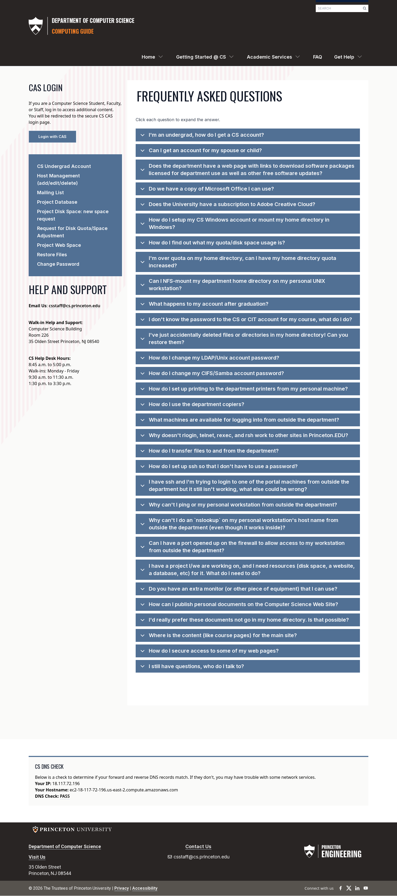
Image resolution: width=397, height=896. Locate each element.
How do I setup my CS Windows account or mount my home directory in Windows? (234, 224)
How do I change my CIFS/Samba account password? (211, 375)
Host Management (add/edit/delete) (58, 179)
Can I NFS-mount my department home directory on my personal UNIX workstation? (232, 285)
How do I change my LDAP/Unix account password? (209, 359)
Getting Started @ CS (201, 57)
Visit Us (37, 857)
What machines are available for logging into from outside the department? (239, 421)
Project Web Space (59, 245)
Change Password (58, 264)
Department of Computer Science (65, 846)
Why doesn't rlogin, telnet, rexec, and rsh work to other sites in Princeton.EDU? (243, 437)
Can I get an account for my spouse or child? (200, 152)
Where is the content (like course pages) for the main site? (218, 637)
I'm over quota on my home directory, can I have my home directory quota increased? (237, 262)
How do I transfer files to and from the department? (209, 452)
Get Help (344, 57)
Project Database (57, 202)
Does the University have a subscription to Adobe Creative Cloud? (227, 206)
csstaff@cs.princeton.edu (74, 306)
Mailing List (50, 192)
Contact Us (198, 846)
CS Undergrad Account (64, 166)
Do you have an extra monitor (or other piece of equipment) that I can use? (238, 590)
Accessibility (144, 888)
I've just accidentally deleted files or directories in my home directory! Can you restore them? (243, 339)
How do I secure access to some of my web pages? (209, 652)
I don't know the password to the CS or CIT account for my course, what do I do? (245, 321)
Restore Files (52, 254)
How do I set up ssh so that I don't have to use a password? (218, 468)
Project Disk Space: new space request (73, 215)
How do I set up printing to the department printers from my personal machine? (243, 390)
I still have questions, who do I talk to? (191, 668)
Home (148, 57)
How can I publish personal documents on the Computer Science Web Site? (238, 606)
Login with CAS (52, 136)
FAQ (317, 57)
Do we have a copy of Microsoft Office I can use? (206, 190)
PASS (65, 796)
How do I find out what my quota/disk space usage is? (212, 244)
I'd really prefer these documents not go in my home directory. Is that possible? (244, 621)
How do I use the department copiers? (191, 406)
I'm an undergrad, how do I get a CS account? (201, 136)
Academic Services (269, 57)
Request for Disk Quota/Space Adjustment (72, 232)
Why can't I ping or (238, 506)
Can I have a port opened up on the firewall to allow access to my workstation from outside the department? (242, 547)
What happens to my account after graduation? (203, 305)
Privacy (121, 888)
